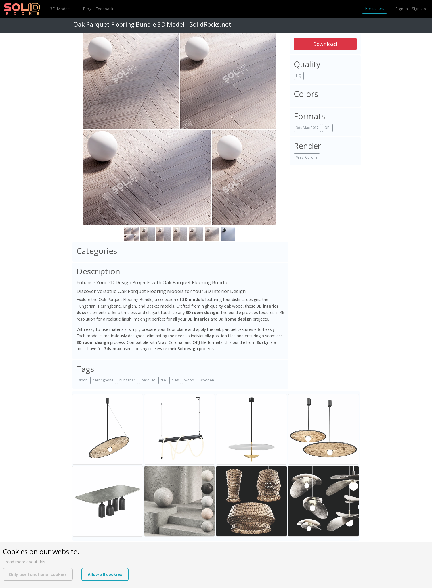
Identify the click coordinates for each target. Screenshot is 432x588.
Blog (87, 8)
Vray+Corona (307, 157)
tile (163, 380)
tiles (175, 380)
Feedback (104, 8)
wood (189, 380)
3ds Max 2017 (307, 127)
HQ (298, 75)
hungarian (127, 380)
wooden (207, 380)
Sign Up (419, 8)
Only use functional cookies (38, 574)
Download (325, 44)
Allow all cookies (105, 574)
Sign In (401, 8)
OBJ (327, 127)
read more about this (25, 561)
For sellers (374, 8)
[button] (87, 137)
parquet (148, 380)
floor (83, 380)
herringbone (103, 380)
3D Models (61, 8)
